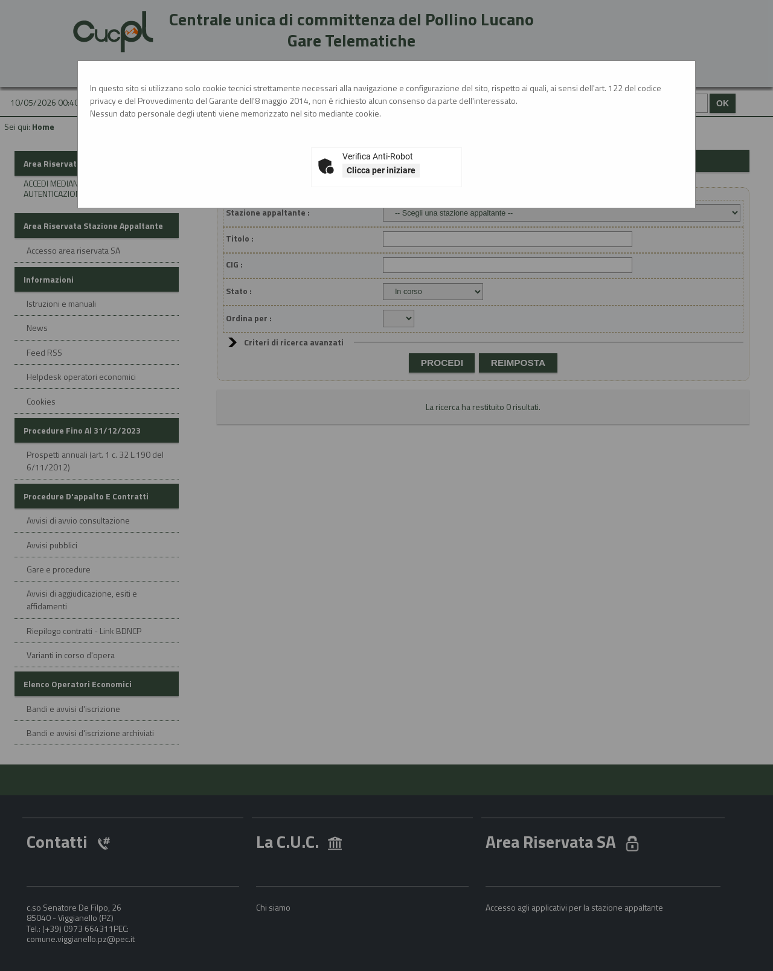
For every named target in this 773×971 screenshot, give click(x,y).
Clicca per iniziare (381, 170)
